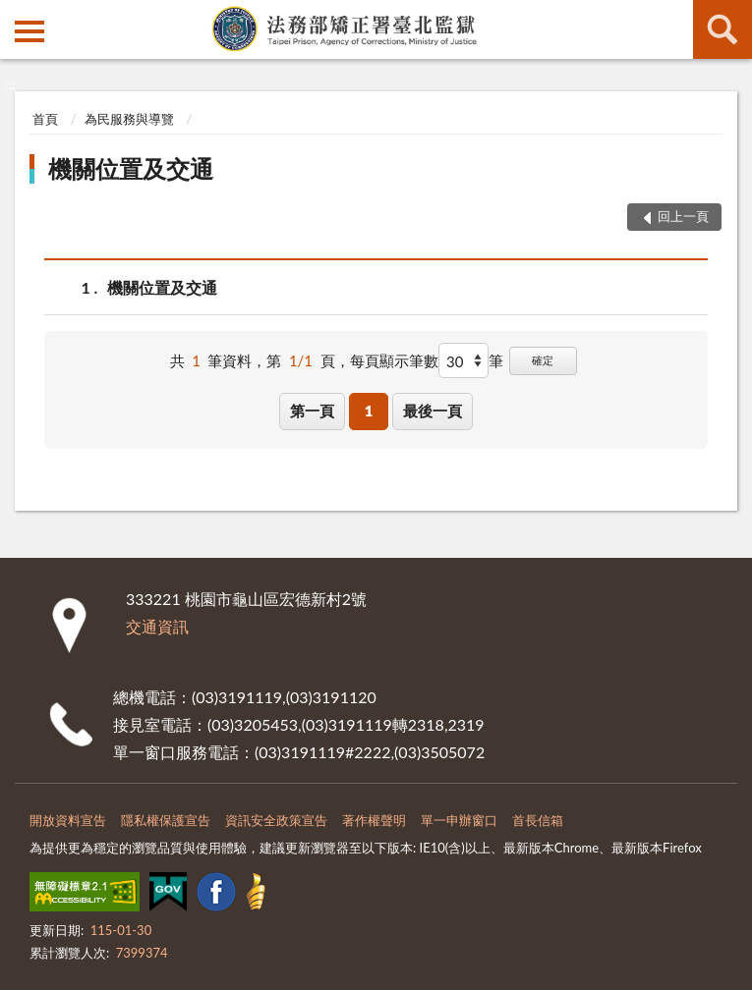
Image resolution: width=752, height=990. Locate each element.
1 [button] (369, 410)
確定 (542, 360)
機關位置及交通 (130, 168)
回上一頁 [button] (683, 216)
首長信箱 (537, 820)
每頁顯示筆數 (394, 360)
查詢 (722, 29)
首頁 (45, 119)
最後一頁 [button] (432, 410)
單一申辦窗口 (459, 820)
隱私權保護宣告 (165, 820)
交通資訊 (157, 626)
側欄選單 (29, 31)
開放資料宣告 (67, 820)
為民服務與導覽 (129, 119)
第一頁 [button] (312, 410)
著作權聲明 (374, 820)
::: (16, 15)
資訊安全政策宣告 (276, 820)
